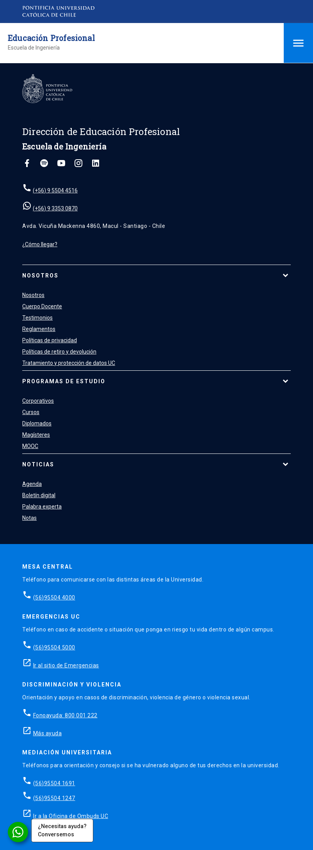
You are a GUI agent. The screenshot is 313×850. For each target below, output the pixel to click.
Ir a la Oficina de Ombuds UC (70, 816)
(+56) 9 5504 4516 (55, 190)
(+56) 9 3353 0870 (55, 208)
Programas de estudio (63, 381)
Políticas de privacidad (49, 340)
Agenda (32, 484)
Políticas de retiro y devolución (59, 352)
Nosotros (40, 275)
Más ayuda (47, 733)
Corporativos (38, 401)
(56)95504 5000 (54, 647)
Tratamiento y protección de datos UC (68, 363)
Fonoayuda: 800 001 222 (65, 715)
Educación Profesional (51, 38)
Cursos (30, 412)
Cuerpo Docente (42, 306)
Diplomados (37, 423)
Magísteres (36, 435)
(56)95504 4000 (54, 597)
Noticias (38, 464)
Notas (29, 518)
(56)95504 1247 (54, 798)
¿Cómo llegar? (39, 244)
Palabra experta (42, 506)
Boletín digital (38, 495)
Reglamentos (38, 329)
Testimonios (37, 318)
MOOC (30, 446)
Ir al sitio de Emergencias (66, 665)
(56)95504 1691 (54, 783)
